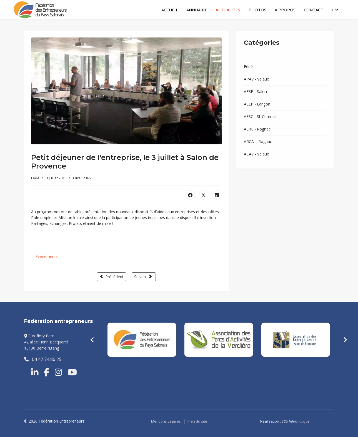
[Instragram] (58, 372)
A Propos (285, 9)
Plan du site (197, 421)
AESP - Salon (255, 91)
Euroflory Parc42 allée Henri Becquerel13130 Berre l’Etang (46, 342)
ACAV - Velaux (256, 154)
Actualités (228, 9)
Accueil (169, 9)
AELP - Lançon (257, 104)
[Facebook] (46, 372)
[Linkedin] (34, 372)
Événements (47, 256)
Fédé (35, 177)
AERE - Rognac (257, 129)
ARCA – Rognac (258, 141)
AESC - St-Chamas (260, 116)
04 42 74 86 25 (42, 359)
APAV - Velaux (256, 79)
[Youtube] (72, 372)
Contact (313, 9)
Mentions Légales (166, 421)
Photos (257, 9)
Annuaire (196, 9)
